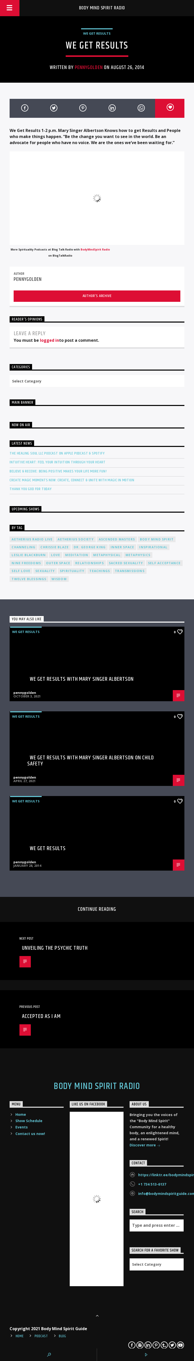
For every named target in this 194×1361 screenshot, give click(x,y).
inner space (122, 547)
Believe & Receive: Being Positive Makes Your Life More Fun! (58, 471)
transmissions (129, 571)
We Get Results (97, 33)
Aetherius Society (75, 539)
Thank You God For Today (31, 489)
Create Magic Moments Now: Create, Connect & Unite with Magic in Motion (72, 480)
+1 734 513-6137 (152, 1184)
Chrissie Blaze (54, 547)
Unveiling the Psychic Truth (55, 948)
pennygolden (89, 67)
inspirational (153, 547)
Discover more (145, 1145)
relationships (89, 563)
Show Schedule (28, 1120)
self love (21, 571)
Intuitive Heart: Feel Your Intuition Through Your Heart (57, 462)
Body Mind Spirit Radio (102, 8)
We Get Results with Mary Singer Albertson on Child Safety (90, 760)
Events (21, 1127)
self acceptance (164, 563)
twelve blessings (29, 579)
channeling (23, 547)
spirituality (72, 571)
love (55, 555)
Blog (62, 1336)
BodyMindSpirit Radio (95, 249)
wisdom (59, 579)
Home (20, 1114)
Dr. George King (90, 547)
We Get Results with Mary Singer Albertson (82, 679)
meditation (76, 555)
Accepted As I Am (41, 1016)
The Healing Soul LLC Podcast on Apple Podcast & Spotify (57, 453)
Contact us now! (30, 1133)
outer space (58, 563)
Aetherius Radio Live (32, 539)
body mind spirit (157, 539)
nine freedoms (26, 563)
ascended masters (117, 539)
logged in (49, 340)
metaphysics (138, 555)
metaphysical (106, 555)
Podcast (41, 1336)
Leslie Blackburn (29, 555)
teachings (99, 571)
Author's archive (97, 296)
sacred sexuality (126, 563)
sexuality (45, 571)
